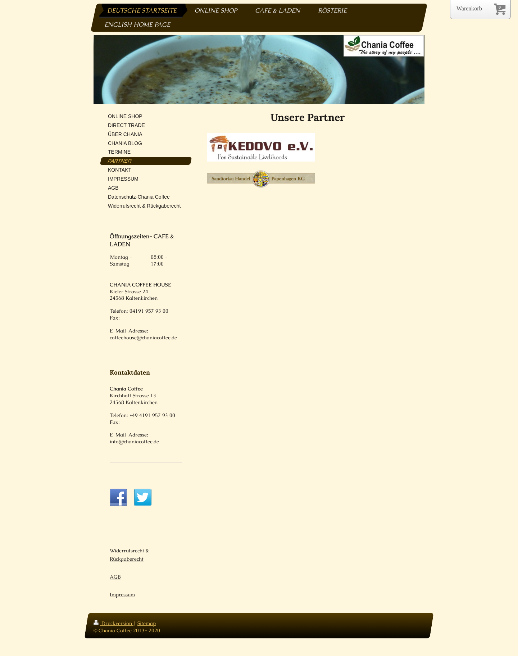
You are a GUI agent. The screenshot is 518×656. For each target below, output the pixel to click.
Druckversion (113, 630)
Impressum (122, 601)
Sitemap (146, 630)
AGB (115, 583)
